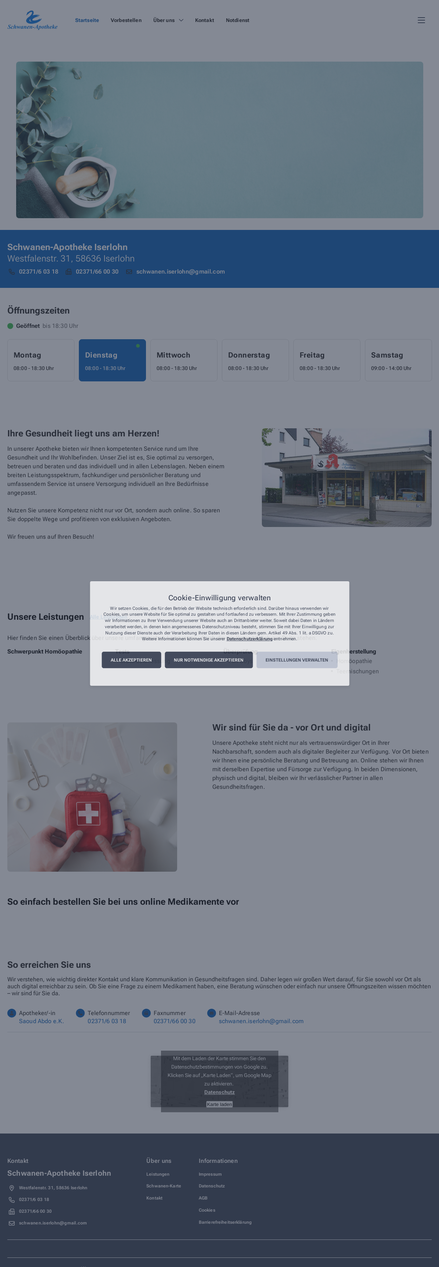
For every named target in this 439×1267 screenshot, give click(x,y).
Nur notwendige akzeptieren (209, 660)
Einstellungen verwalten (297, 660)
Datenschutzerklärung (249, 639)
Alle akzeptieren (131, 660)
